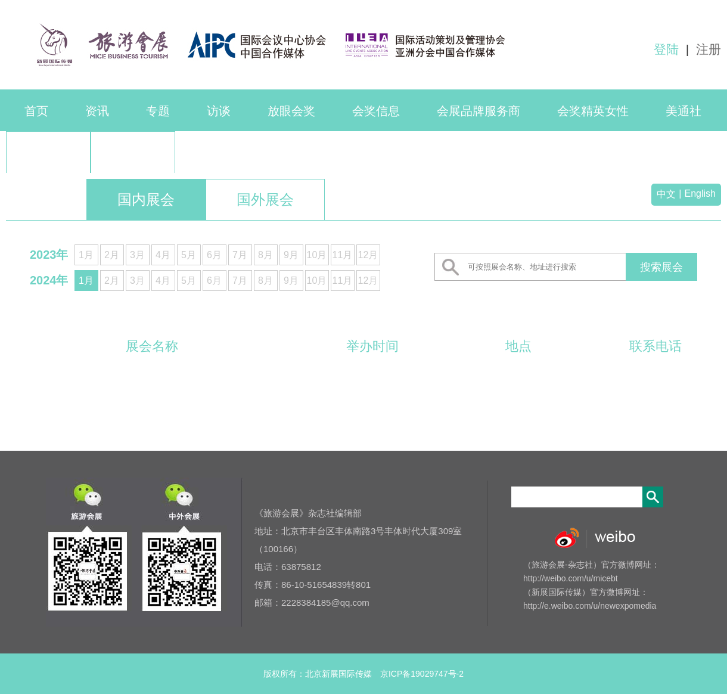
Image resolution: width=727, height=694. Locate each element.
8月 (265, 255)
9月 (291, 255)
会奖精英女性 (593, 110)
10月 (317, 255)
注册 (708, 49)
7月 (239, 255)
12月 (368, 255)
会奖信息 (376, 110)
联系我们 (48, 152)
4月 (163, 255)
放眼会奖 (291, 110)
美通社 (683, 110)
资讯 (97, 110)
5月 (188, 255)
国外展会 (265, 199)
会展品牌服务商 (478, 110)
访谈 (219, 110)
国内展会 (146, 199)
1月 (86, 255)
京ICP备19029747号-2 (422, 673)
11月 (343, 255)
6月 (214, 255)
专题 (158, 110)
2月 (111, 255)
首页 (36, 110)
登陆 (666, 49)
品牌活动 (133, 152)
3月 (137, 255)
